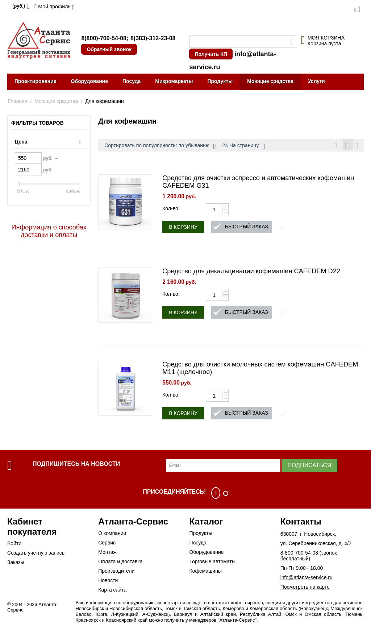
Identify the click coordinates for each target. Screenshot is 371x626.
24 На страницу (243, 146)
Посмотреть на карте (305, 588)
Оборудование (89, 81)
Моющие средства (270, 81)
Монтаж (107, 553)
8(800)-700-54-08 (103, 38)
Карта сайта (112, 591)
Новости (108, 581)
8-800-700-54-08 (299, 554)
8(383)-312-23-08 (153, 38)
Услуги (316, 81)
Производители (116, 572)
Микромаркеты (174, 81)
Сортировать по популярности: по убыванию (160, 146)
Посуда (131, 81)
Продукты (220, 81)
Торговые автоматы (212, 562)
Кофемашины (205, 572)
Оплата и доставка (120, 562)
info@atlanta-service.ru (306, 578)
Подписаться (309, 466)
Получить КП (211, 54)
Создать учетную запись (35, 554)
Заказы (15, 563)
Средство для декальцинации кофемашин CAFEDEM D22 (251, 272)
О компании (112, 534)
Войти (14, 544)
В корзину (183, 228)
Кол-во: (170, 209)
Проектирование (35, 81)
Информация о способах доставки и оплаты (49, 231)
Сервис (107, 544)
